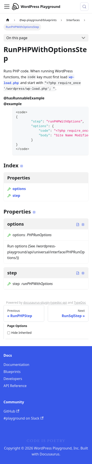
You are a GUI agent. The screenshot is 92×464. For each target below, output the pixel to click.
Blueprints (12, 371)
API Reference (15, 385)
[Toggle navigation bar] (7, 6)
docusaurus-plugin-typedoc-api (45, 302)
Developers (13, 378)
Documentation (16, 364)
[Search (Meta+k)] (84, 6)
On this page (17, 37)
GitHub (11, 411)
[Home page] (8, 20)
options (16, 188)
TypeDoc (80, 302)
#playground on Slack (23, 418)
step (13, 195)
